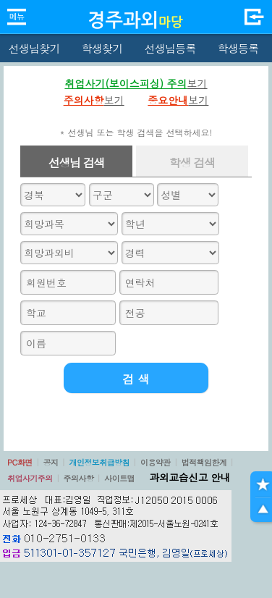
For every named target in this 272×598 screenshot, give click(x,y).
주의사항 (79, 478)
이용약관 (155, 462)
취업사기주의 (30, 478)
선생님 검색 (76, 162)
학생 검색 (192, 162)
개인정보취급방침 (99, 462)
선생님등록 (169, 48)
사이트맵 (119, 478)
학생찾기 (102, 48)
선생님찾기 (33, 48)
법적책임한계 (204, 462)
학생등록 (238, 48)
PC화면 (20, 462)
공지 (51, 462)
